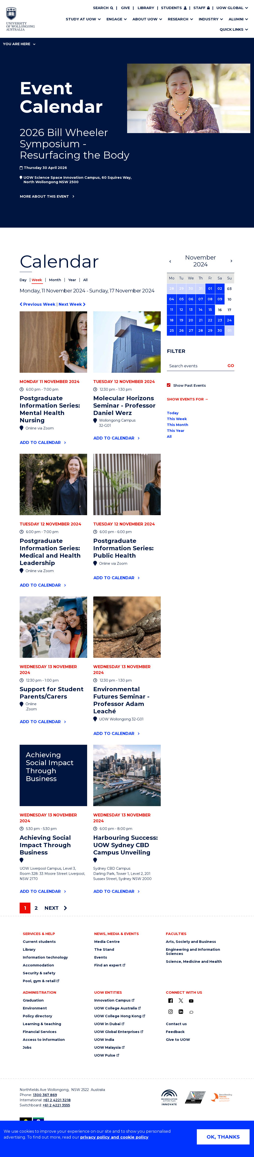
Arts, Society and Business (191, 942)
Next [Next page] (55, 908)
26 (181, 330)
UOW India (104, 1040)
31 (200, 288)
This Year (175, 430)
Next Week (72, 304)
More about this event (44, 196)
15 (210, 309)
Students (171, 8)
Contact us (176, 1024)
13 (191, 309)
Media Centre (107, 942)
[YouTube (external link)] (191, 1001)
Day (23, 280)
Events (100, 957)
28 (171, 288)
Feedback (175, 1032)
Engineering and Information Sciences (193, 952)
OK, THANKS (223, 1137)
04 (171, 299)
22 (210, 320)
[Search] (103, 8)
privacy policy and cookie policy (114, 1137)
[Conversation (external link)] (191, 1012)
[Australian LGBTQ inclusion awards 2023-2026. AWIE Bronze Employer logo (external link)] (195, 1097)
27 (191, 330)
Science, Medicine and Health (194, 962)
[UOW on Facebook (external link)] (170, 1000)
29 (181, 288)
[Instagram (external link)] (170, 1011)
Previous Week (38, 304)
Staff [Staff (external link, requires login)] (199, 8)
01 (210, 288)
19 (181, 320)
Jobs (27, 1048)
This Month (177, 425)
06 (190, 299)
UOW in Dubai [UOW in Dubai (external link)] (107, 1024)
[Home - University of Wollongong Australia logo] (20, 19)
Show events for (185, 399)
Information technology (45, 957)
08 (210, 299)
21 (200, 320)
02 (219, 288)
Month (55, 280)
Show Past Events (189, 385)
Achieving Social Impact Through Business (50, 767)
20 (190, 320)
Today (172, 413)
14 (200, 309)
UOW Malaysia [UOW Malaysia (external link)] (107, 1048)
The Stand (104, 950)
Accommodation (38, 965)
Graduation (33, 1000)
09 (219, 299)
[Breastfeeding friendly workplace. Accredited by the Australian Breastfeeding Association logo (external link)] (221, 1097)
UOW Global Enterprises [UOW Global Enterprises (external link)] (116, 1032)
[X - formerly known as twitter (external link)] (181, 1000)
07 (200, 299)
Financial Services (39, 1032)
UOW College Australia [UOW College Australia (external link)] (115, 1008)
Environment (35, 1008)
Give (125, 8)
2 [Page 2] (36, 908)
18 (172, 320)
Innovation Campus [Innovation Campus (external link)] (112, 1000)
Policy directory (37, 1016)
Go (230, 365)
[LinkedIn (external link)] (181, 1011)
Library (146, 8)
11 (171, 309)
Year (72, 280)
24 (229, 320)
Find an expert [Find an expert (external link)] (107, 965)
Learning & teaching (42, 1024)
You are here (19, 44)
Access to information (44, 1040)
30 (190, 288)
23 (220, 320)
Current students (39, 942)
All (85, 280)
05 (181, 299)
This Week (177, 419)
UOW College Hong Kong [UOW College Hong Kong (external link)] (117, 1016)
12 (181, 309)
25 (172, 330)
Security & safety (39, 973)
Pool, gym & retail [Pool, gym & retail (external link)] (39, 981)
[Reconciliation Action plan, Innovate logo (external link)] (169, 1097)
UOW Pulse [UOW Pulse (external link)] (104, 1055)
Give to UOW (178, 1040)
